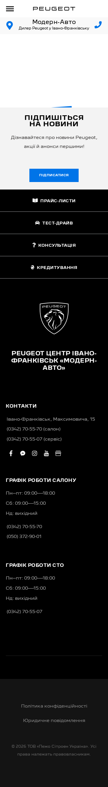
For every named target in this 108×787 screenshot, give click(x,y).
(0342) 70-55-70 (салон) (33, 429)
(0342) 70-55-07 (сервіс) (34, 439)
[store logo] (54, 8)
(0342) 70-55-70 (24, 527)
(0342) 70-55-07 (24, 612)
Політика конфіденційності (54, 706)
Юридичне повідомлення (54, 721)
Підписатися (54, 175)
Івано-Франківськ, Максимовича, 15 (51, 419)
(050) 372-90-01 (24, 537)
